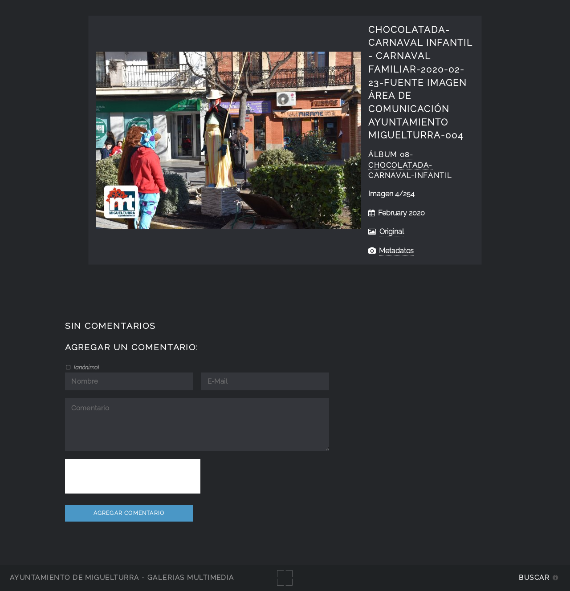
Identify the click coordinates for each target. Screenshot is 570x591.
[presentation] (132, 476)
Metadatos (396, 251)
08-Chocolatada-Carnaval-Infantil (410, 165)
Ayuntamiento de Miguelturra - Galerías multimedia (122, 577)
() (86, 367)
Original (391, 231)
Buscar (534, 577)
